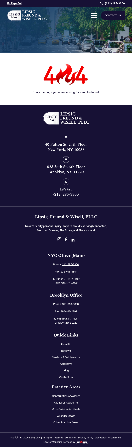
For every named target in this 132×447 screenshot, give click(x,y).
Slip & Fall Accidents (66, 402)
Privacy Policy (85, 437)
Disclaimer (70, 437)
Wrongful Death (66, 415)
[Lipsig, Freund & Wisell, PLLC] (27, 15)
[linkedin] (73, 239)
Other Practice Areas (66, 422)
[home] (66, 119)
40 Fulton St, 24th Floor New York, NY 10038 (66, 280)
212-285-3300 (70, 264)
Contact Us (66, 377)
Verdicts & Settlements (66, 357)
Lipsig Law (34, 437)
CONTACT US (112, 15)
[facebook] (66, 239)
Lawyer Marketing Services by (66, 442)
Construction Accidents (66, 396)
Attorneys (66, 363)
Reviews (66, 350)
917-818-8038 (70, 304)
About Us (66, 344)
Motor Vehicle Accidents (66, 409)
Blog (66, 370)
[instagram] (59, 240)
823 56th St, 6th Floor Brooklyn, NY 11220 (66, 320)
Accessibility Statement (108, 437)
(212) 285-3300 (112, 3)
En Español (14, 3)
